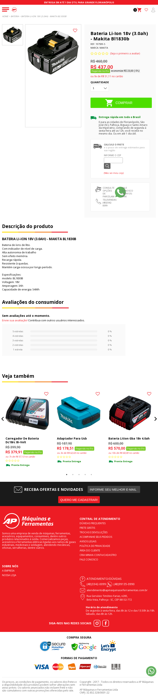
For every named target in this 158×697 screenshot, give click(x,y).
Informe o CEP (112, 155)
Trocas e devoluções (93, 532)
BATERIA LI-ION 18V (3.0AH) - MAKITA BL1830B (43, 16)
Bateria (15, 16)
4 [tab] (85, 474)
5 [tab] (91, 474)
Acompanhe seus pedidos (96, 536)
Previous (2, 419)
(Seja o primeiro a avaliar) (125, 53)
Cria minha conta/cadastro (98, 555)
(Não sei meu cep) (114, 173)
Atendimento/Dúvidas (104, 578)
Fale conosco (89, 559)
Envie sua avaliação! (15, 320)
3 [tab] (79, 474)
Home (5, 16)
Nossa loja (9, 575)
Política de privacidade (95, 545)
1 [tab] (67, 474)
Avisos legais (88, 541)
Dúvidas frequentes (93, 523)
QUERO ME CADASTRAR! (79, 500)
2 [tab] (73, 474)
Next (155, 419)
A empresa (8, 570)
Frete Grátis (87, 527)
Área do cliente (90, 550)
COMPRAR (124, 102)
